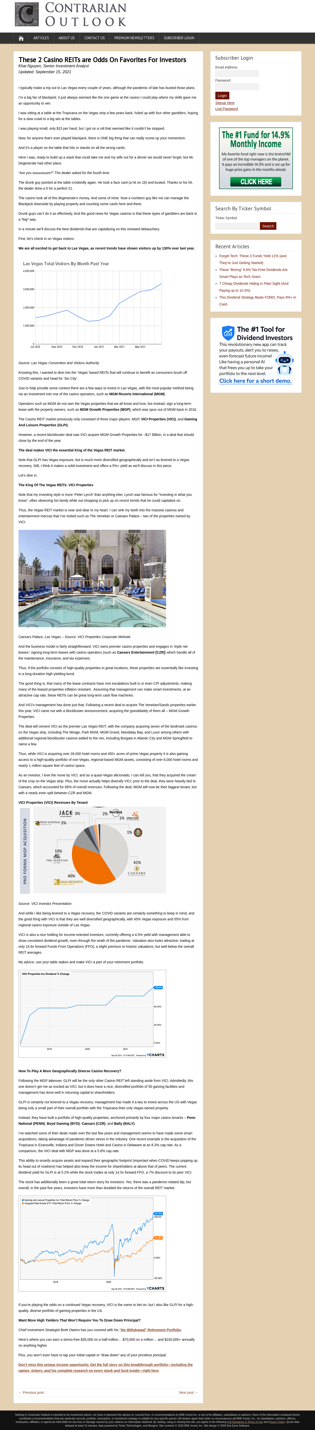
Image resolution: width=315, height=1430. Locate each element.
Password (222, 80)
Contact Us (94, 38)
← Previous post (31, 1392)
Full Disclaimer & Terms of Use (245, 1421)
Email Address (226, 67)
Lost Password (226, 109)
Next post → (188, 1392)
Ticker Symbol (226, 218)
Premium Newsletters (134, 38)
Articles (41, 38)
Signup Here (225, 103)
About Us (67, 38)
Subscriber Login (179, 38)
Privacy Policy (277, 1421)
